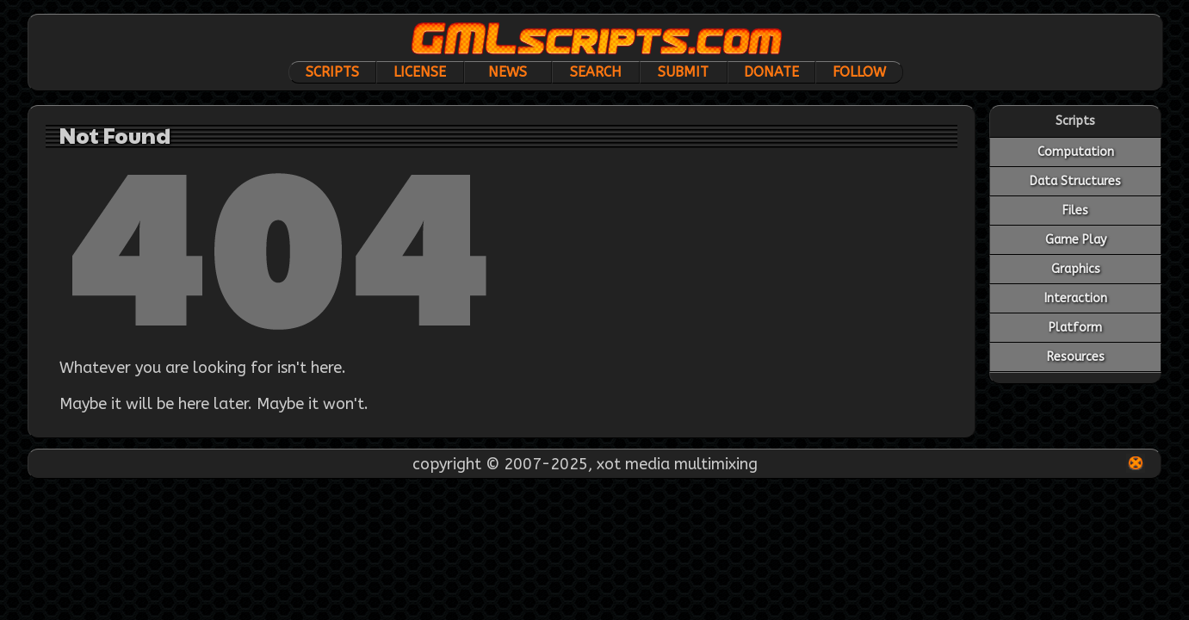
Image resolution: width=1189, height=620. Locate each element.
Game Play (1075, 239)
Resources (1076, 357)
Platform (1075, 327)
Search (596, 72)
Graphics (1075, 269)
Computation (1075, 152)
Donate (771, 72)
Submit (683, 72)
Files (1075, 210)
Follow (859, 72)
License (419, 72)
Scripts (332, 72)
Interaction (1075, 298)
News (507, 72)
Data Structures (1075, 181)
